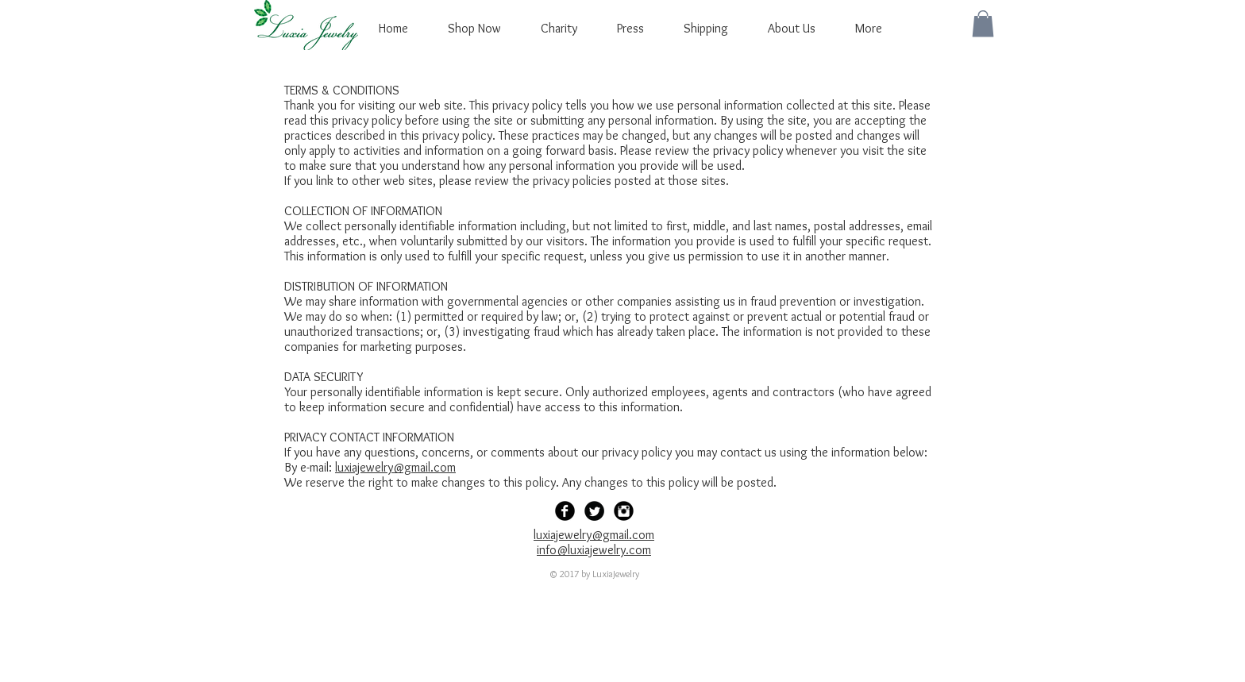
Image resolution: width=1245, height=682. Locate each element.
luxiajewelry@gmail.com (395, 467)
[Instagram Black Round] (624, 511)
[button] (983, 23)
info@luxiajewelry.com (594, 549)
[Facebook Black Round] (565, 511)
